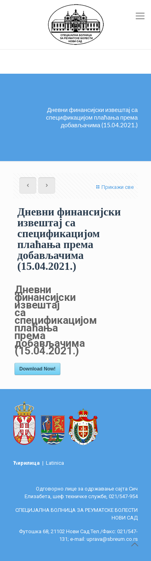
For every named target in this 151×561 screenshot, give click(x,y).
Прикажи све (114, 187)
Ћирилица (27, 463)
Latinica (55, 463)
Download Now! (37, 369)
